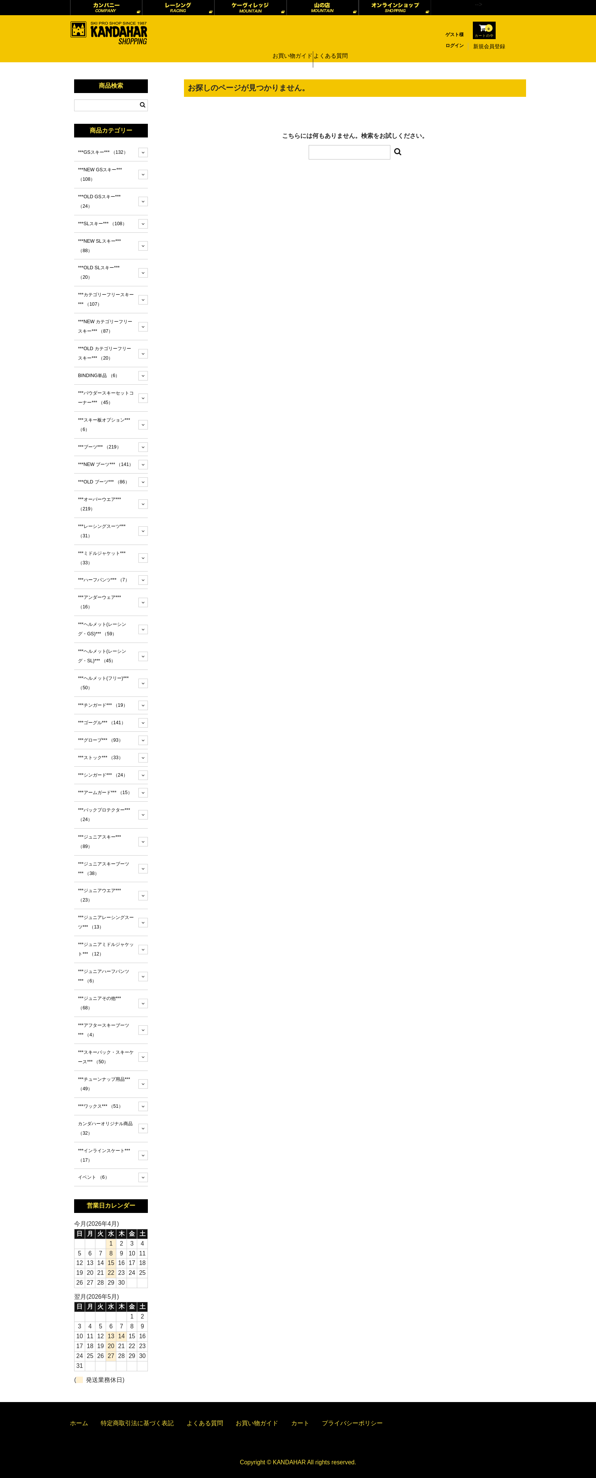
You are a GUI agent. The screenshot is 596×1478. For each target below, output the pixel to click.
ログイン (454, 45)
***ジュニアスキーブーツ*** (103, 868)
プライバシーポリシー (352, 1423)
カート (300, 1423)
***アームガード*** (105, 792)
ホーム (79, 1423)
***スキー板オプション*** (104, 424)
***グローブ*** (100, 740)
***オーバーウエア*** (99, 504)
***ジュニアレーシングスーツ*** (106, 922)
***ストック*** (100, 757)
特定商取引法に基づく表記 (137, 1423)
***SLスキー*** (102, 223)
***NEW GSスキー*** (100, 174)
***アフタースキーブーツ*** (103, 1030)
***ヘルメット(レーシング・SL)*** (102, 656)
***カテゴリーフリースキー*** (106, 299)
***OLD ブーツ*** (104, 482)
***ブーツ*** (99, 447)
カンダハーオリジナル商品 (105, 1128)
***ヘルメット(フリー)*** (103, 683)
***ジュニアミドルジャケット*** (106, 949)
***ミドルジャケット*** (101, 558)
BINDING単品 (99, 375)
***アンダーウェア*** (99, 602)
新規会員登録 (489, 46)
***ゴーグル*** (101, 722)
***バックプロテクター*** (104, 814)
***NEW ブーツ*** (105, 464)
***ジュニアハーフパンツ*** (103, 976)
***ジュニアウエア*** (99, 895)
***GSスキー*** (103, 152)
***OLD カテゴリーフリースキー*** (104, 353)
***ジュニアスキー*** (99, 841)
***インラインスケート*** (104, 1155)
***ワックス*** (100, 1106)
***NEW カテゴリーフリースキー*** (105, 326)
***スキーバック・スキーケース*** (106, 1057)
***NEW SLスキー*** (99, 245)
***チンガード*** (102, 705)
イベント (93, 1177)
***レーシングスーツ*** (101, 531)
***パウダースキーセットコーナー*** (106, 397)
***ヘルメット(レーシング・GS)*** (102, 629)
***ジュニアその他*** (99, 1003)
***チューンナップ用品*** (104, 1084)
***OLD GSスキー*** (99, 201)
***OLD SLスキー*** (98, 272)
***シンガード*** (102, 775)
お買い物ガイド (290, 46)
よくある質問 (333, 46)
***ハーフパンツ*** (104, 580)
